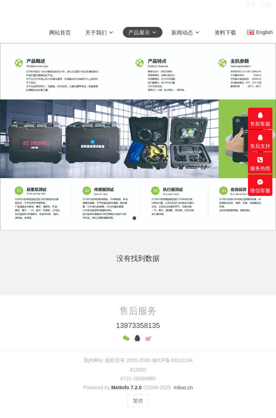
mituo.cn (183, 387)
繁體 (138, 401)
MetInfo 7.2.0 (126, 387)
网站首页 (60, 32)
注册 (266, 10)
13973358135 (138, 325)
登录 (250, 10)
